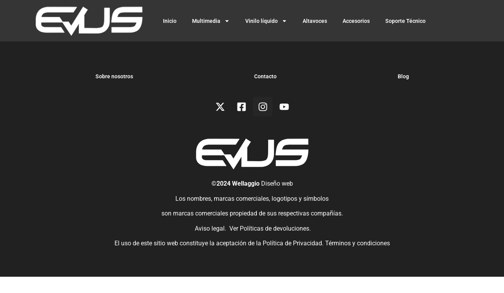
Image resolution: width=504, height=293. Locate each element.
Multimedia (211, 21)
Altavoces (315, 21)
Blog (403, 93)
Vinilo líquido (266, 21)
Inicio (170, 21)
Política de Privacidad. (294, 259)
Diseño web (277, 199)
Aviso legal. (209, 244)
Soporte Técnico (405, 21)
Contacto (265, 93)
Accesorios (356, 21)
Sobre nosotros (114, 93)
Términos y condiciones (357, 259)
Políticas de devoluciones (274, 244)
